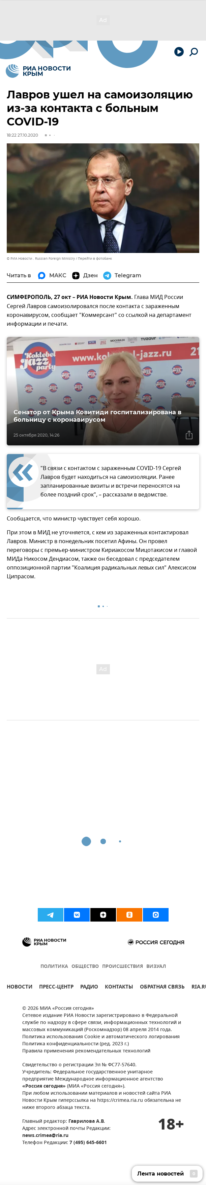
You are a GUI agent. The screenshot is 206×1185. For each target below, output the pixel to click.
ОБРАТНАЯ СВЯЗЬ (162, 988)
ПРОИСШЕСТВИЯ (122, 967)
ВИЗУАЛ (156, 967)
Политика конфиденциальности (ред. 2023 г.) (75, 1044)
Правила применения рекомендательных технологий (86, 1051)
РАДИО (89, 988)
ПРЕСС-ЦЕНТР (56, 988)
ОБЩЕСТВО (85, 967)
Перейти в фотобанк (95, 258)
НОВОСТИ (19, 988)
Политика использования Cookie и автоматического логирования (101, 1037)
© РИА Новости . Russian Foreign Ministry (41, 258)
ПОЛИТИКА (54, 967)
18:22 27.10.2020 (22, 135)
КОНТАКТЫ (119, 988)
